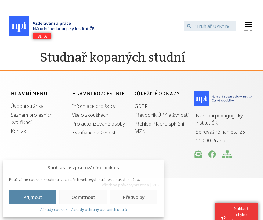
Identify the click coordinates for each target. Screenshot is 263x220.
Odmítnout (83, 197)
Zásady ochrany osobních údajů (99, 209)
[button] (248, 26)
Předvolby (134, 197)
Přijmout (32, 197)
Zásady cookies (54, 209)
